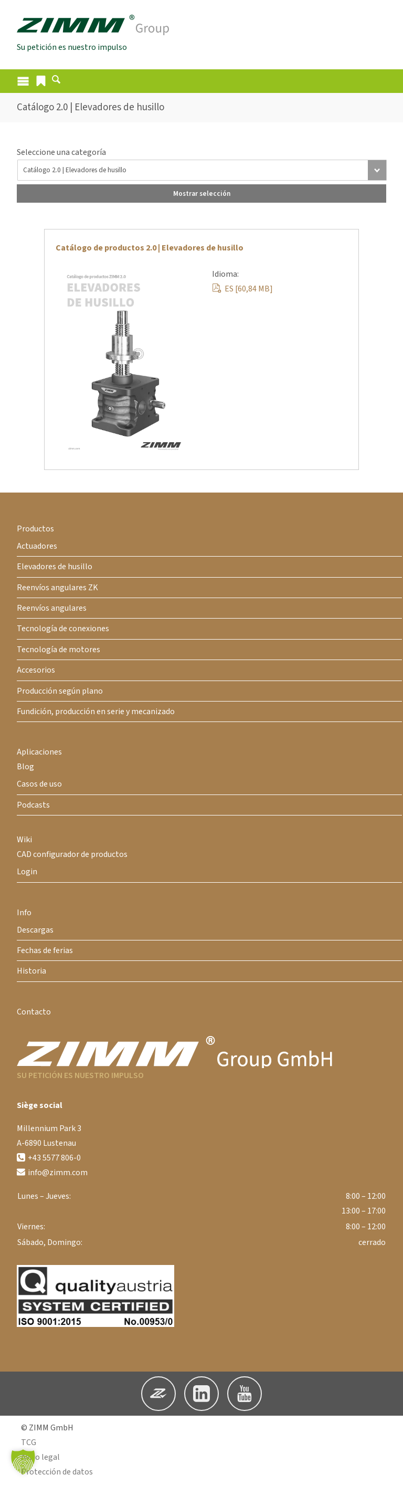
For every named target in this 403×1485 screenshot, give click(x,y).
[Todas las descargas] (202, 171)
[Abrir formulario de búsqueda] (56, 83)
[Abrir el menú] (23, 82)
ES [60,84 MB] (242, 290)
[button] (41, 82)
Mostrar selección (201, 195)
